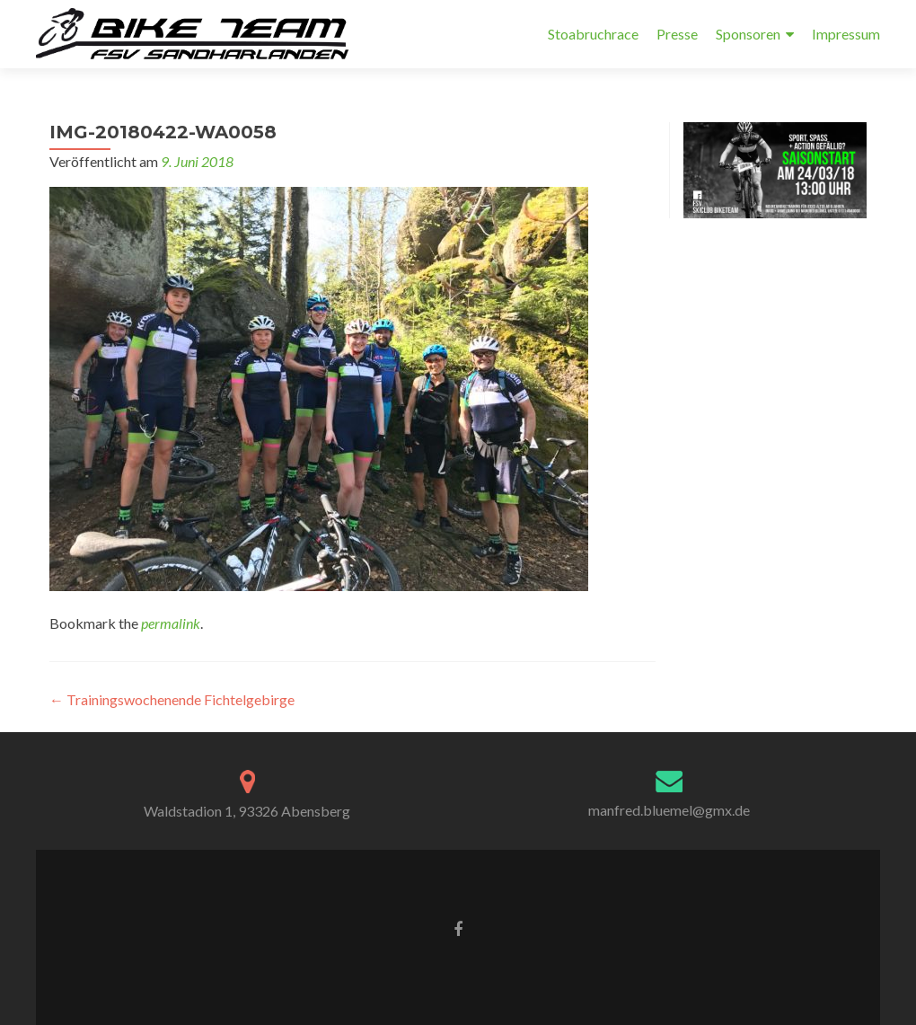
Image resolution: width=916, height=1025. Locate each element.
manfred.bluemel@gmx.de (669, 809)
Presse (677, 33)
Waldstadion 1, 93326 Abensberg (247, 810)
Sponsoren (748, 33)
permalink (170, 623)
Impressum (846, 33)
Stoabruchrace (593, 33)
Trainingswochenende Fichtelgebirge (172, 699)
